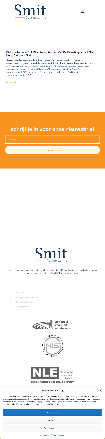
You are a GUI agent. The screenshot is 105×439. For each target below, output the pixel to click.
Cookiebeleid (44, 435)
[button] (100, 390)
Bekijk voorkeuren (52, 428)
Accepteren (52, 412)
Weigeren (52, 420)
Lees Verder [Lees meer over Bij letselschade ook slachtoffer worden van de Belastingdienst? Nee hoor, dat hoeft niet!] (11, 82)
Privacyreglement (57, 435)
